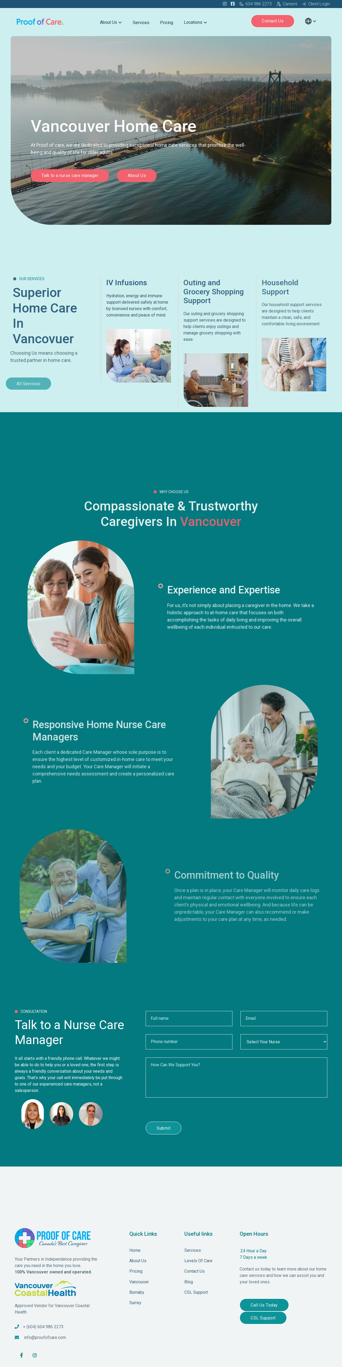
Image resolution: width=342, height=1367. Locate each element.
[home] (40, 21)
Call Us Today (264, 1305)
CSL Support (263, 1317)
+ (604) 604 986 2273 (43, 1326)
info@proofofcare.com (45, 1337)
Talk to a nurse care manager (69, 176)
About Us (137, 176)
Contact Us (272, 21)
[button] (111, 21)
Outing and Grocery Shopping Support (226, 291)
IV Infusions (131, 282)
